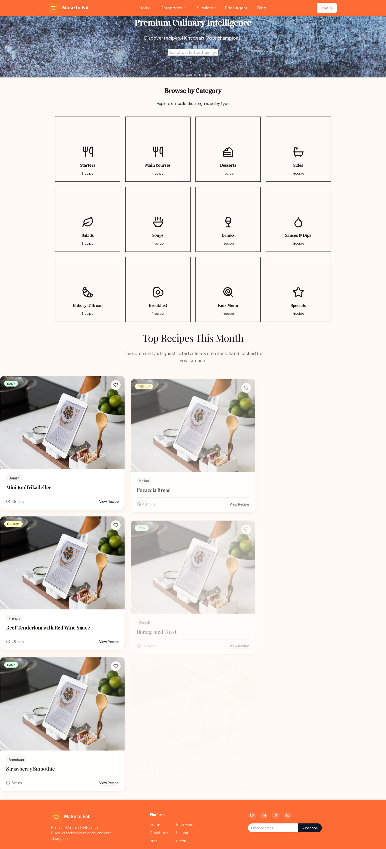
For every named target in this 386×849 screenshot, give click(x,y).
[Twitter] (252, 815)
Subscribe (310, 828)
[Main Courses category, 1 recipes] (158, 149)
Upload (182, 832)
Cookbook (159, 832)
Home (145, 7)
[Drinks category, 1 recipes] (228, 219)
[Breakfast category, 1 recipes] (158, 289)
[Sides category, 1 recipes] (298, 149)
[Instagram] (264, 815)
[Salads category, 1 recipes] (87, 219)
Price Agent (236, 7)
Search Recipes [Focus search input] (193, 62)
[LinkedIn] (287, 815)
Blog (261, 7)
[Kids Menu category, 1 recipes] (228, 289)
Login (327, 8)
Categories (174, 7)
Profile (181, 841)
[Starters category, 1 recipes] (87, 149)
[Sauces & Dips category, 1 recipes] (298, 219)
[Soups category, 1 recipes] (158, 219)
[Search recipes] (193, 52)
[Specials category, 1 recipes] (298, 289)
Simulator (206, 7)
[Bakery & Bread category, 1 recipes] (87, 289)
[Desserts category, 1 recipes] (228, 149)
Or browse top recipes (193, 74)
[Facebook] (276, 815)
